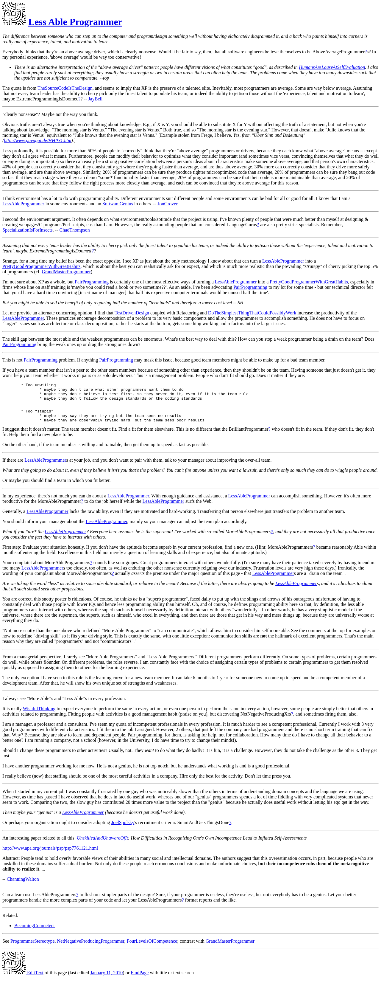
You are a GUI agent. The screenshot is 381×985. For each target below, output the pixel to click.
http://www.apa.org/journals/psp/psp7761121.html (50, 855)
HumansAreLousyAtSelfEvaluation (332, 67)
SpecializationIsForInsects (27, 229)
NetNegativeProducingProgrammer (90, 948)
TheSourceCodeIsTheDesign (65, 88)
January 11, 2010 (106, 979)
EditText (22, 979)
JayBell (95, 98)
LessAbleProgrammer (23, 203)
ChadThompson (75, 229)
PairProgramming (92, 281)
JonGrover (167, 203)
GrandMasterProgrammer (66, 271)
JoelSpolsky (122, 829)
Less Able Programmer (75, 21)
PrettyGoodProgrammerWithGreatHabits (41, 266)
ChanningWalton (23, 886)
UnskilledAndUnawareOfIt (102, 845)
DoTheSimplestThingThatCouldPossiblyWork (252, 312)
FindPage (140, 979)
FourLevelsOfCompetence (152, 948)
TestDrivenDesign (132, 312)
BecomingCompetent (34, 932)
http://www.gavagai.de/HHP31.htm (37, 140)
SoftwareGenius (117, 203)
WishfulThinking (39, 715)
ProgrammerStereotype (32, 948)
